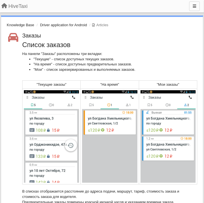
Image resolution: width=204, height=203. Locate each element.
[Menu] (194, 6)
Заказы (31, 35)
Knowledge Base (20, 25)
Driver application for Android (63, 25)
